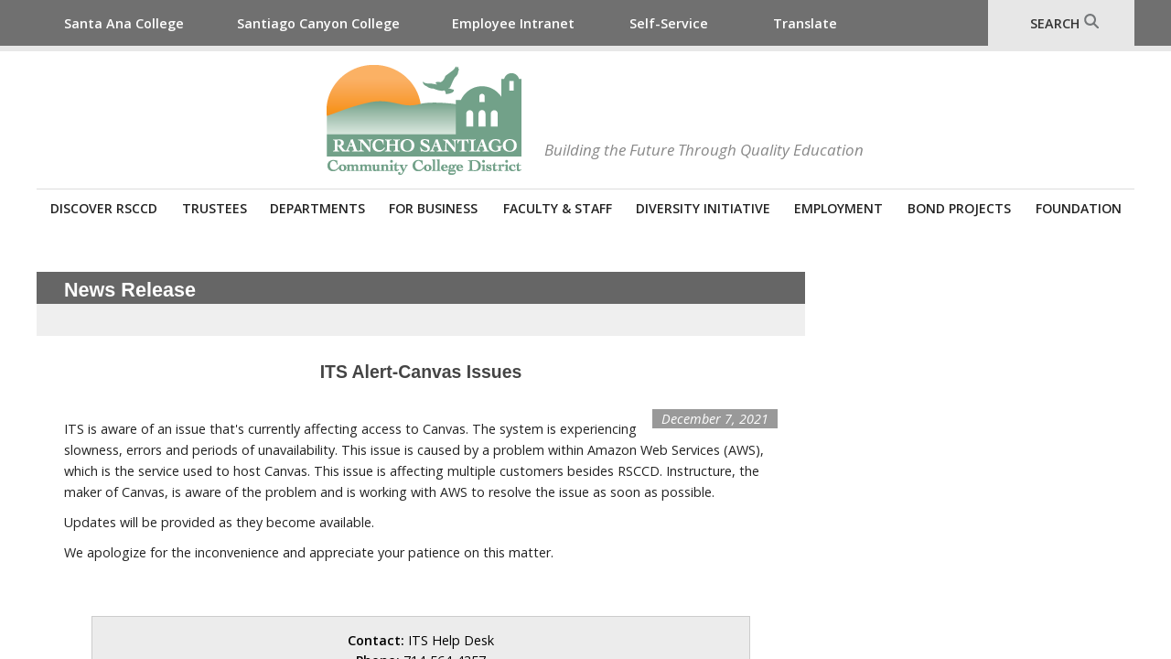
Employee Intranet (513, 23)
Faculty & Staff (557, 208)
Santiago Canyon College (318, 23)
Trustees (214, 208)
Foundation (1079, 208)
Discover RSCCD (103, 208)
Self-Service (668, 23)
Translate (805, 23)
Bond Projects (959, 208)
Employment (838, 208)
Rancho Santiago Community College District (424, 120)
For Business (433, 208)
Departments (317, 208)
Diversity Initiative (703, 208)
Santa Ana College (124, 23)
